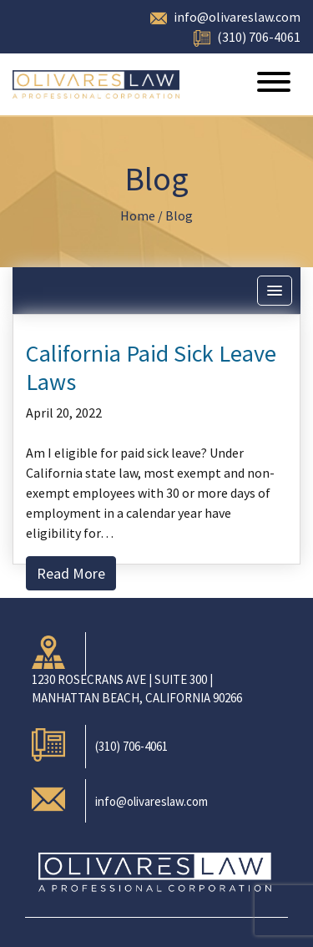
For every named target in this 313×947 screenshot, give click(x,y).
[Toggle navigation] (273, 84)
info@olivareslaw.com (237, 16)
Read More (71, 573)
